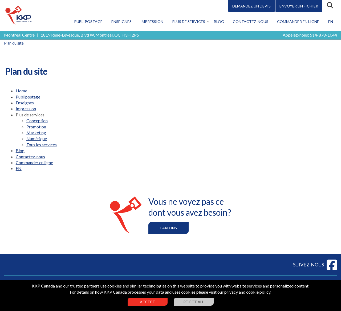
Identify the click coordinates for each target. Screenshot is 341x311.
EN (330, 21)
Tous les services (41, 144)
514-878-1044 (323, 34)
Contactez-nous (250, 21)
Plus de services (188, 21)
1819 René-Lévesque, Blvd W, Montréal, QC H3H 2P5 (90, 34)
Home (21, 90)
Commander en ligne (298, 21)
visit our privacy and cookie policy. (240, 291)
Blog (219, 21)
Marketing (36, 132)
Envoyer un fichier (298, 6)
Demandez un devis (251, 6)
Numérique (36, 138)
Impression (151, 21)
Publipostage (88, 21)
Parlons (168, 228)
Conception (37, 120)
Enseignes (121, 21)
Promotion (36, 126)
